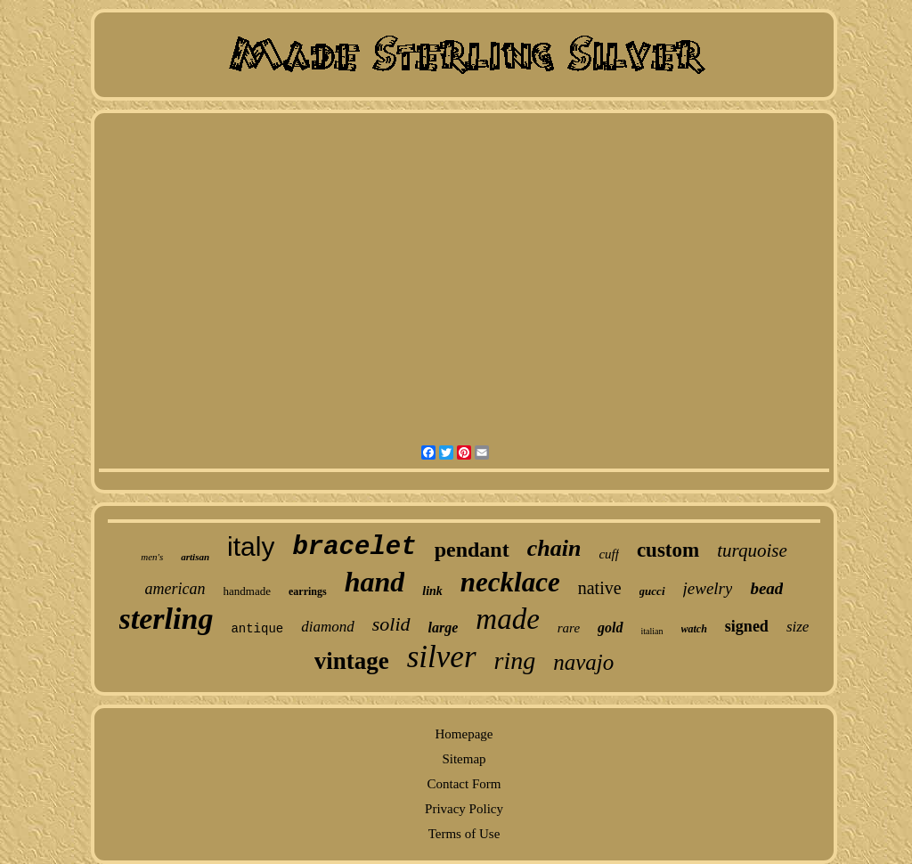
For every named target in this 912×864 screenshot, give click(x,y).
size (798, 626)
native (600, 588)
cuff (608, 554)
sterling (166, 618)
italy (250, 546)
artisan (195, 556)
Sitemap (463, 759)
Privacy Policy (464, 809)
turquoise (752, 550)
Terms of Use (464, 834)
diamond (327, 626)
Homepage (464, 734)
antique (257, 629)
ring (515, 660)
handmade (247, 591)
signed (747, 626)
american (175, 589)
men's (152, 556)
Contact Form (464, 784)
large (443, 627)
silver (441, 657)
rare (569, 628)
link (432, 591)
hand (375, 582)
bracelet (354, 547)
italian (652, 631)
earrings (308, 591)
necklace (510, 582)
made (507, 619)
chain (554, 548)
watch (694, 629)
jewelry (708, 588)
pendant (472, 549)
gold (610, 627)
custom (668, 550)
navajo (583, 662)
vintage (351, 661)
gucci (652, 591)
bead (766, 588)
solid (391, 624)
